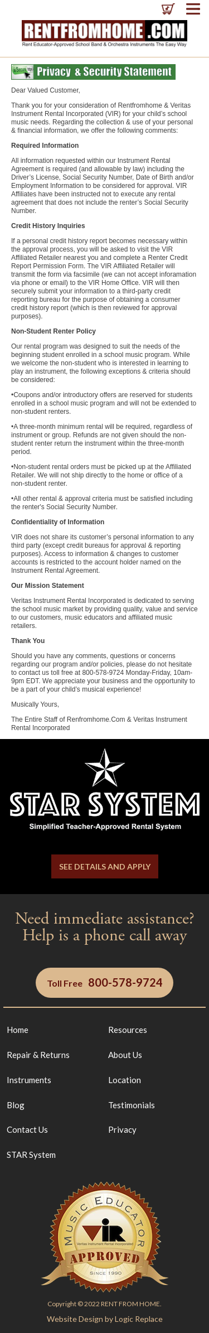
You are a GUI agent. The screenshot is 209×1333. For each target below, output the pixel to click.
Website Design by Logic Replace (105, 1319)
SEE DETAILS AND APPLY (104, 866)
